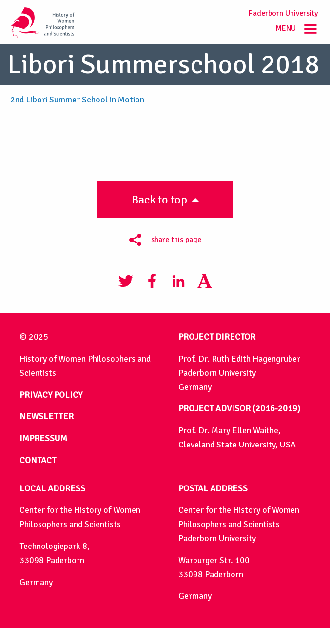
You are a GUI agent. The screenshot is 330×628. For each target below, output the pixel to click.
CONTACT (37, 460)
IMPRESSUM (43, 438)
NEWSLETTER (46, 416)
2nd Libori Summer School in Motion (77, 99)
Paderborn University (283, 13)
